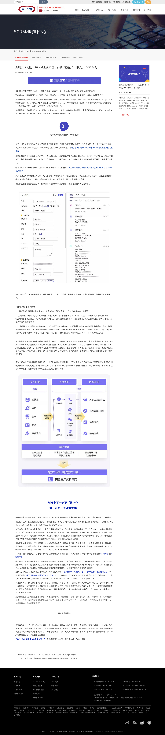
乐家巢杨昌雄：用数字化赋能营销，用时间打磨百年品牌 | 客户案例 (50, 655)
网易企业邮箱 (127, 710)
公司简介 (54, 682)
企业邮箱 (70, 708)
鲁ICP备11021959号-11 (117, 731)
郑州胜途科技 (115, 712)
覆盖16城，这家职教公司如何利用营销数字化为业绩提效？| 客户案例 (51, 658)
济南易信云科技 (103, 712)
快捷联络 (136, 10)
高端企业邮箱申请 (62, 712)
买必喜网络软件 (29, 712)
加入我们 (54, 690)
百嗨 (147, 710)
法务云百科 (74, 712)
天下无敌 (50, 712)
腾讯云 (92, 708)
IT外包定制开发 (50, 57)
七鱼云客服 (60, 708)
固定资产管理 (139, 710)
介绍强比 (147, 10)
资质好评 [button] (125, 10)
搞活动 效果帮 (78, 57)
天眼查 (141, 712)
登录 (148, 2)
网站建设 (51, 708)
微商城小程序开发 (103, 708)
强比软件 (82, 710)
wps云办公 (72, 710)
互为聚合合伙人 (117, 708)
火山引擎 (126, 712)
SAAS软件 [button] (87, 10)
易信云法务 (116, 710)
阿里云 (85, 708)
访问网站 (125, 115)
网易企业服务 (51, 710)
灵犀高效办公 (65, 57)
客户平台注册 (138, 2)
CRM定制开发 (129, 708)
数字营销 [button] (112, 10)
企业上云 (31, 710)
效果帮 (43, 708)
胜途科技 (22, 710)
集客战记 (107, 710)
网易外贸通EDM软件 (94, 710)
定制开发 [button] (100, 10)
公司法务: (98, 731)
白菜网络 (140, 708)
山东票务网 (40, 712)
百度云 (78, 708)
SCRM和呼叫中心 (21, 57)
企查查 (134, 712)
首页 (77, 10)
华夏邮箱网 (62, 710)
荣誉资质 (54, 686)
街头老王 (18, 712)
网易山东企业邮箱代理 (87, 712)
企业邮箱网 (40, 710)
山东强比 (26, 708)
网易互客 (35, 708)
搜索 (43, 2)
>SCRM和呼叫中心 (40, 51)
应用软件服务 (36, 57)
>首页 (23, 51)
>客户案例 (29, 51)
